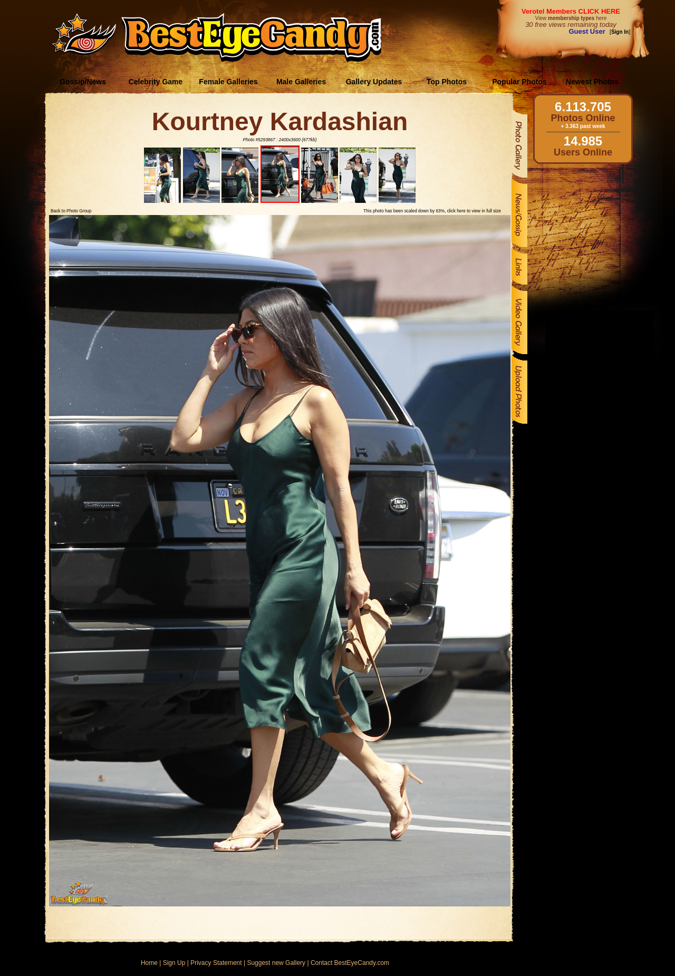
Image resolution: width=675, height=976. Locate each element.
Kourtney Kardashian (280, 121)
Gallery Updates (374, 81)
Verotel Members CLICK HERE (571, 11)
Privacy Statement (216, 963)
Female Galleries (228, 81)
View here (570, 18)
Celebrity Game (156, 81)
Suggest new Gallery (276, 963)
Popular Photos (519, 81)
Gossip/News (83, 81)
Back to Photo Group (71, 210)
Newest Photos (592, 81)
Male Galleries (301, 81)
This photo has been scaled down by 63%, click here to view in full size (432, 210)
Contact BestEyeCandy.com (350, 963)
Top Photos (447, 81)
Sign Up (174, 963)
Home (149, 963)
